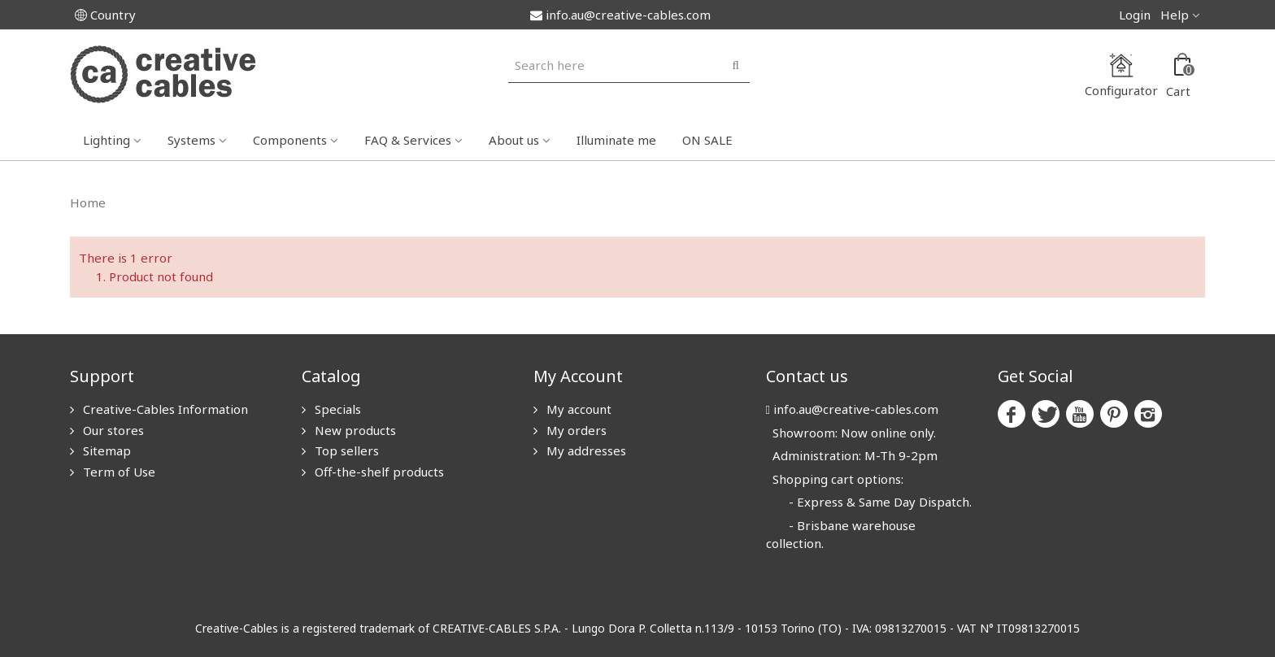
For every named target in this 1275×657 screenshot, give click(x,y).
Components (290, 140)
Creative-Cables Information (164, 409)
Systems (191, 140)
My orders (575, 430)
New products (353, 430)
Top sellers (345, 450)
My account (577, 409)
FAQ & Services (407, 140)
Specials (336, 409)
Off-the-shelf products (377, 471)
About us (514, 140)
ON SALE (707, 140)
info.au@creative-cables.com (620, 15)
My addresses (584, 450)
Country (105, 15)
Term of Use (117, 471)
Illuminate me (616, 140)
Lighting (106, 140)
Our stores (112, 430)
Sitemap (105, 450)
